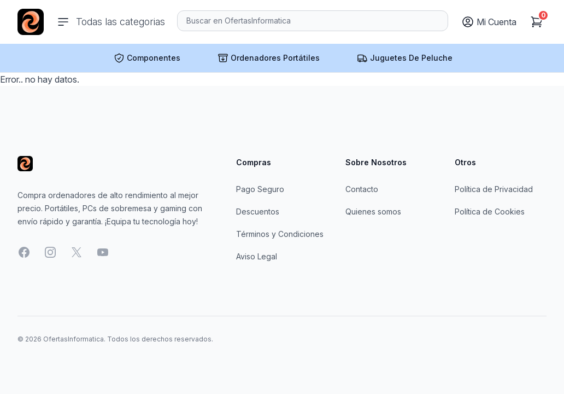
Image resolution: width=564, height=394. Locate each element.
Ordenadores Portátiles (269, 58)
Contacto (361, 189)
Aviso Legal (256, 256)
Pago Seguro (260, 189)
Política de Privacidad (494, 189)
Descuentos (257, 211)
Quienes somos (373, 211)
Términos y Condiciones (280, 234)
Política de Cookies (490, 211)
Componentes (147, 58)
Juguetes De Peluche (405, 58)
